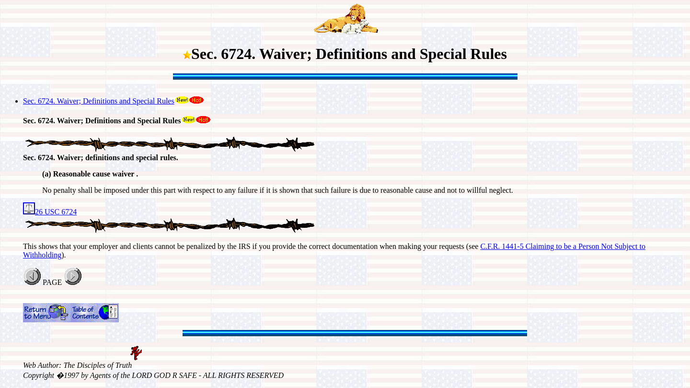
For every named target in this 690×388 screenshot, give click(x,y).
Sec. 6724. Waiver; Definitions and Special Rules (98, 101)
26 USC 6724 (50, 212)
